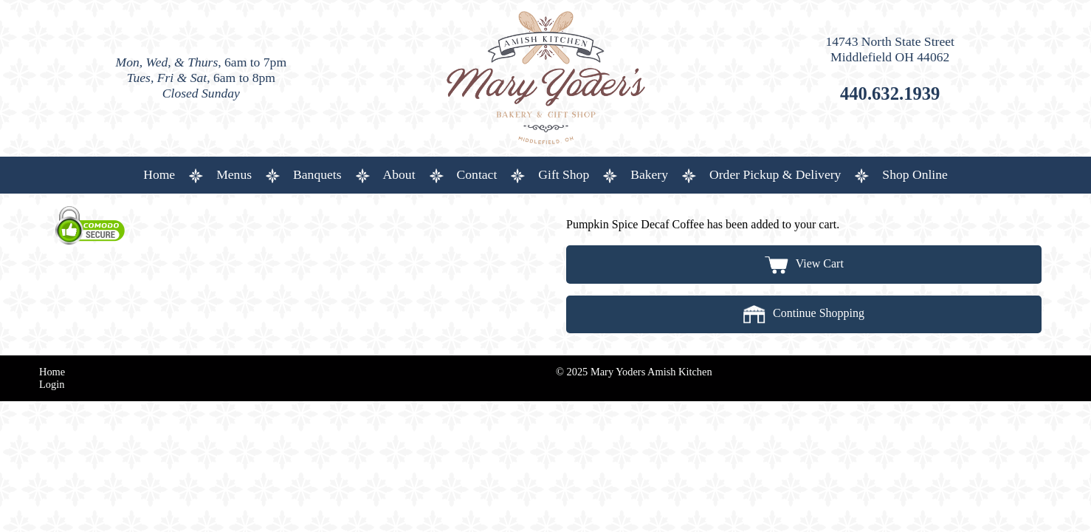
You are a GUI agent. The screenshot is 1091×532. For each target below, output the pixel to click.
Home (52, 372)
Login (51, 384)
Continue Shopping (803, 313)
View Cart (804, 263)
